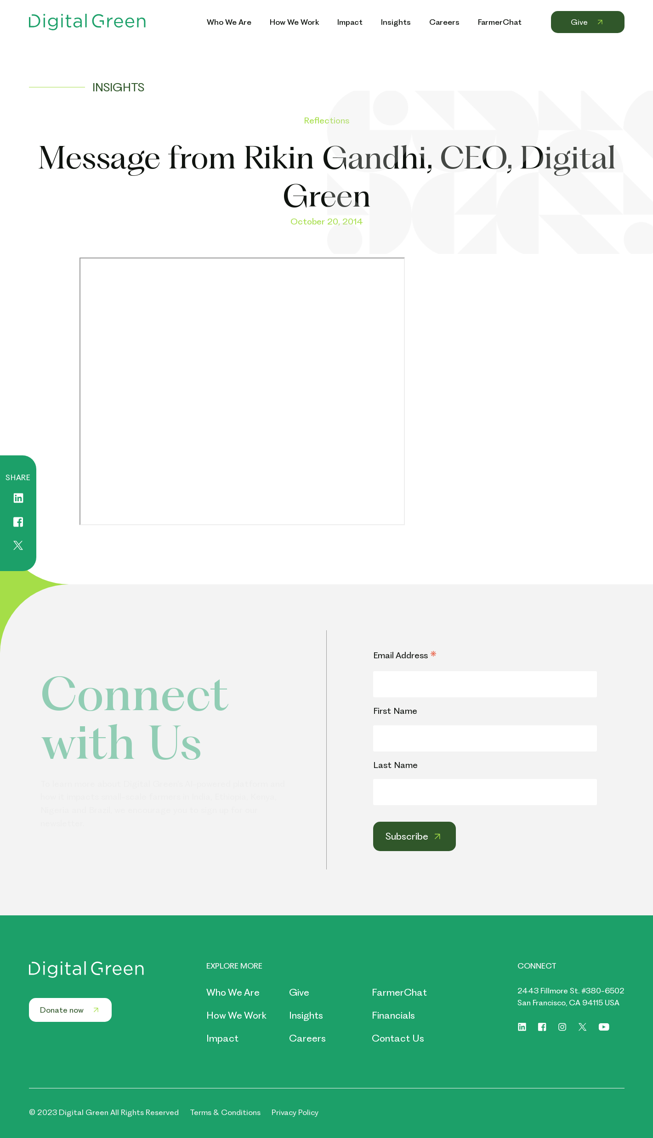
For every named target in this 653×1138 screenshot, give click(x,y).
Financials (393, 1015)
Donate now (70, 1010)
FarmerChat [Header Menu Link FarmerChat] (500, 22)
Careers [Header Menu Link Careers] (444, 22)
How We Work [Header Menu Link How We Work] (294, 22)
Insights (306, 1015)
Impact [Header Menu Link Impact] (350, 22)
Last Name (395, 765)
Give (299, 992)
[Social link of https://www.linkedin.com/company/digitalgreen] (522, 1026)
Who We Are (233, 992)
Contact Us (398, 1038)
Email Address (405, 656)
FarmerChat (399, 992)
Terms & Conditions (225, 1112)
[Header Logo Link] (87, 22)
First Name (395, 711)
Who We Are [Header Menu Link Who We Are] (229, 22)
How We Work (236, 1015)
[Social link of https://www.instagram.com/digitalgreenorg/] (562, 1026)
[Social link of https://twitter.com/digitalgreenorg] (582, 1026)
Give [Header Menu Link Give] (588, 22)
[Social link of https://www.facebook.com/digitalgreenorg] (542, 1026)
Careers (307, 1038)
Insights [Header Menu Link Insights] (396, 22)
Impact (222, 1038)
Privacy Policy (295, 1112)
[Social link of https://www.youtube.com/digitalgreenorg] (604, 1026)
